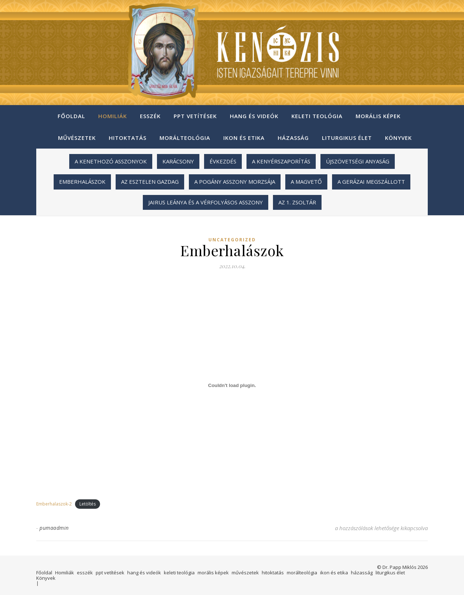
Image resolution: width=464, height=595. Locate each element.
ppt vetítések (195, 116)
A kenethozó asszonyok (111, 161)
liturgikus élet (347, 137)
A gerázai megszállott (371, 181)
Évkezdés (223, 161)
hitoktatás (127, 137)
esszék (150, 116)
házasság (293, 137)
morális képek (378, 116)
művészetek (77, 137)
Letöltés (87, 504)
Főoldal (71, 116)
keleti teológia (317, 116)
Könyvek (398, 137)
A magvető (306, 181)
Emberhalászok (82, 181)
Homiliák (112, 116)
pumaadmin (54, 527)
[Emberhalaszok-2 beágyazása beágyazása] (232, 385)
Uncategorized (232, 239)
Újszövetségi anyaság (357, 161)
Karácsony (178, 161)
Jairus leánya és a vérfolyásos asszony (205, 202)
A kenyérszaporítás (281, 161)
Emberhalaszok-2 (54, 504)
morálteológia (185, 137)
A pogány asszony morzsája (234, 181)
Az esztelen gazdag (150, 181)
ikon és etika (244, 137)
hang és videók (254, 116)
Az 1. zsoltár (297, 202)
